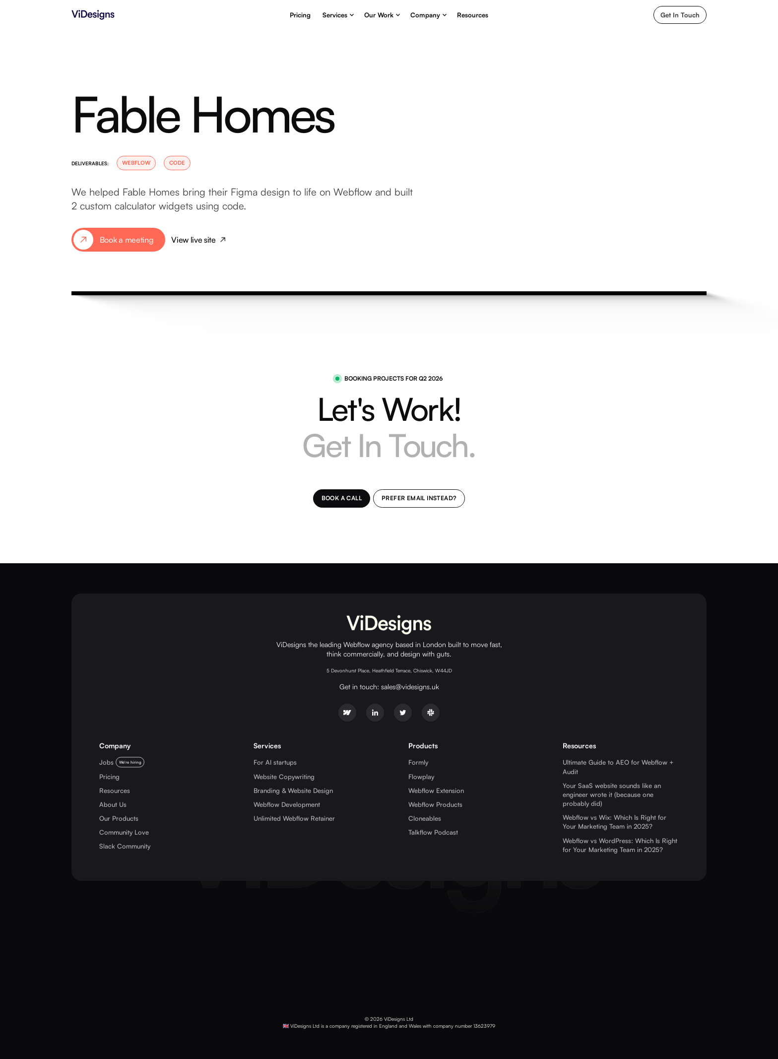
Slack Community (124, 846)
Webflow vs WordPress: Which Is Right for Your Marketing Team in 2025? (620, 844)
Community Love (124, 832)
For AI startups (275, 762)
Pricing (300, 15)
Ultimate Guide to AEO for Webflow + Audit (618, 766)
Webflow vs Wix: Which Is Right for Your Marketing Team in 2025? (614, 821)
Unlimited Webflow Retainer (294, 818)
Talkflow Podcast (433, 832)
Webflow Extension (436, 790)
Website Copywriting (284, 776)
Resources (472, 15)
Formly (418, 762)
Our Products (118, 818)
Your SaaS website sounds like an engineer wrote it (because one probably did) (612, 794)
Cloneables (424, 818)
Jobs (106, 762)
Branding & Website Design (293, 790)
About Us (113, 804)
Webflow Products (435, 804)
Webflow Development (287, 804)
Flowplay (421, 776)
